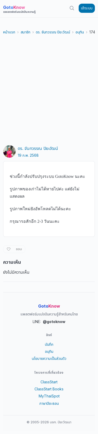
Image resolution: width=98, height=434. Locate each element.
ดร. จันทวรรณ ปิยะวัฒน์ (53, 32)
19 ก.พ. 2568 (28, 155)
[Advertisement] (49, 90)
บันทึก (49, 344)
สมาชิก (25, 32)
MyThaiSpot (49, 396)
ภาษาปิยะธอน (49, 403)
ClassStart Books (49, 389)
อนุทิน (80, 32)
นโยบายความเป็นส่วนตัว (49, 358)
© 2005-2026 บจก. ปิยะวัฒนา (49, 422)
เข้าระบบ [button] (87, 8)
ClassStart (49, 382)
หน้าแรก (9, 32)
